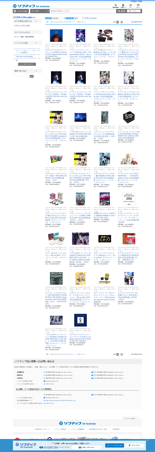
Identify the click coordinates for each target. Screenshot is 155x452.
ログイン (138, 7)
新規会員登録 (115, 7)
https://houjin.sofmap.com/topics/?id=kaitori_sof (60, 400)
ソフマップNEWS (60, 429)
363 (79, 22)
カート (130, 7)
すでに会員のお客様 (116, 445)
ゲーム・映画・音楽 (24, 37)
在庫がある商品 (22, 25)
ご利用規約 (133, 1)
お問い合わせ (50, 384)
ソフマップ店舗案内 (77, 429)
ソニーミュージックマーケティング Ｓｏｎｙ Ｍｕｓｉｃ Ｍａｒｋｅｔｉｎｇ (29, 50)
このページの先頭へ (130, 418)
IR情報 (140, 1)
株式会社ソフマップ (42, 429)
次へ (83, 22)
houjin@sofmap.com (52, 381)
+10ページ (72, 22)
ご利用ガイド (123, 7)
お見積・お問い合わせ (86, 447)
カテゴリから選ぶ (22, 11)
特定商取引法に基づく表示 (98, 429)
